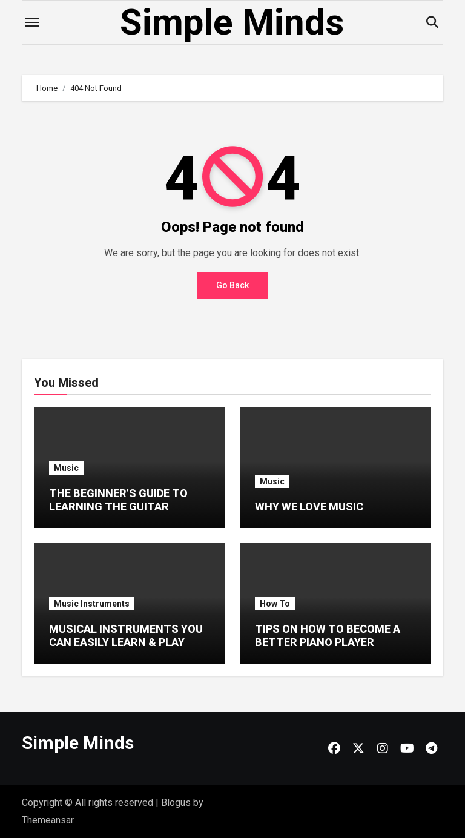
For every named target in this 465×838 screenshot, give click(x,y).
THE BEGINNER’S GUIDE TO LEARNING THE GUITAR (118, 500)
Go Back (232, 285)
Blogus (176, 802)
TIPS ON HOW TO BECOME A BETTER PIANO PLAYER (327, 635)
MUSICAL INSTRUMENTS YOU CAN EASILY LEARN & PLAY (126, 635)
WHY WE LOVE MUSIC (309, 506)
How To (275, 604)
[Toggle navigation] (32, 22)
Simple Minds (232, 22)
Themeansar (47, 820)
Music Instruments (92, 604)
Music (66, 468)
